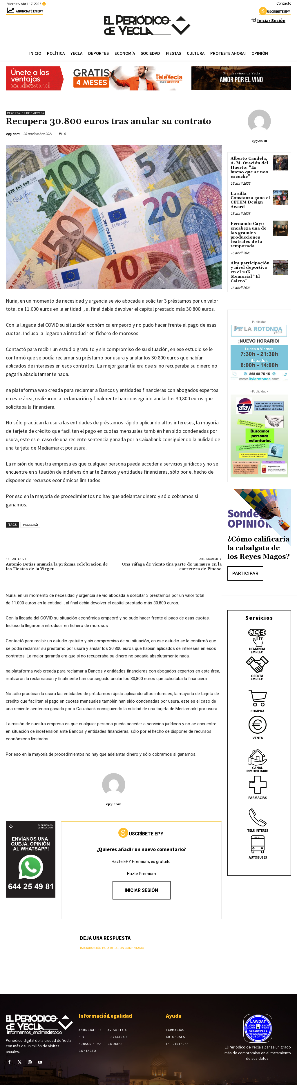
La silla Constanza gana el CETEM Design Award (250, 200)
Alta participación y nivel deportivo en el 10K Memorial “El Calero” (250, 271)
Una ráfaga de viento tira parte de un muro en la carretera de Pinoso (172, 567)
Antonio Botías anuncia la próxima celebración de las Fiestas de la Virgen (57, 567)
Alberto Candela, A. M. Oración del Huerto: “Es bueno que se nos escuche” (249, 167)
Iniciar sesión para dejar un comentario (112, 948)
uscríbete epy (274, 12)
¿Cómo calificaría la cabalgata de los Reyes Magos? (258, 548)
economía (30, 524)
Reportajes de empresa (25, 113)
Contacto (283, 3)
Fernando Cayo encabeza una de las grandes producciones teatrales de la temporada (249, 235)
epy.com (12, 133)
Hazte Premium (141, 873)
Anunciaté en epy (24, 12)
